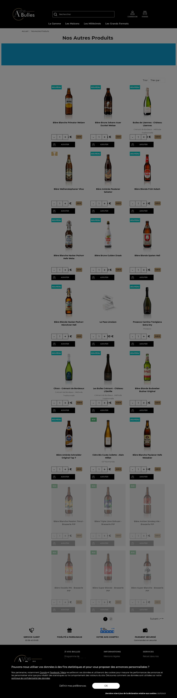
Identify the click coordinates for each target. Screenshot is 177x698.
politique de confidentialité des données (30, 678)
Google (43, 672)
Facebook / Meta (58, 672)
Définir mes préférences (72, 685)
